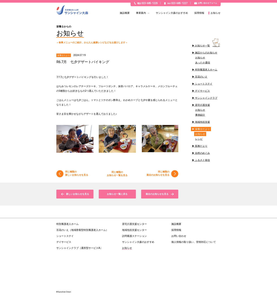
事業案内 (141, 13)
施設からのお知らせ (206, 52)
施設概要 (125, 13)
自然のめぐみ (202, 153)
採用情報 (199, 13)
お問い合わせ (178, 236)
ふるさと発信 (202, 160)
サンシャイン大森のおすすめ (172, 13)
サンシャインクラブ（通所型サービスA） (79, 248)
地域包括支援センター (134, 230)
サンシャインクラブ (206, 98)
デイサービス (202, 90)
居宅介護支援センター (134, 224)
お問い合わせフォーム (207, 3)
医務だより (201, 146)
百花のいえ (201, 76)
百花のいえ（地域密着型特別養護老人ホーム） (82, 230)
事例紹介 (200, 114)
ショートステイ (203, 83)
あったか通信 (202, 62)
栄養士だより (202, 129)
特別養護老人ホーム (206, 69)
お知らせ (215, 13)
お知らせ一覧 (202, 45)
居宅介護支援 (202, 105)
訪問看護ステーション (134, 236)
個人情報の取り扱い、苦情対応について (193, 242)
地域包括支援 (202, 122)
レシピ (199, 139)
